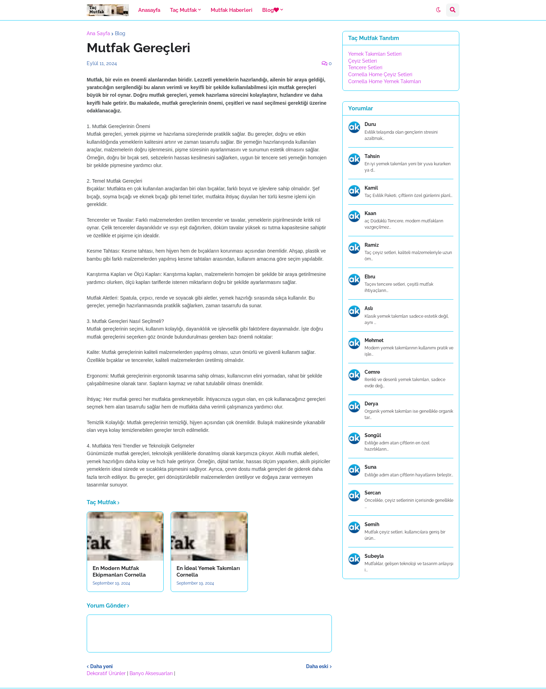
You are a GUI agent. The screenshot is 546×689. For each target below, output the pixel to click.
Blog (120, 33)
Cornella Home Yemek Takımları (384, 81)
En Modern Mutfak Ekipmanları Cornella (119, 571)
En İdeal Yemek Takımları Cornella (208, 571)
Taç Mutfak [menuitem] (183, 10)
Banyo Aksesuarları (152, 673)
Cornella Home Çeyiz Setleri (380, 74)
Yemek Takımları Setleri (374, 54)
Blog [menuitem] (270, 10)
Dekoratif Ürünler (107, 673)
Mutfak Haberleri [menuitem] (231, 10)
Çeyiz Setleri (362, 61)
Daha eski (317, 666)
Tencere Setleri (365, 67)
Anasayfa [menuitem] (149, 10)
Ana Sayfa (98, 33)
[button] (438, 10)
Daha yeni (101, 666)
